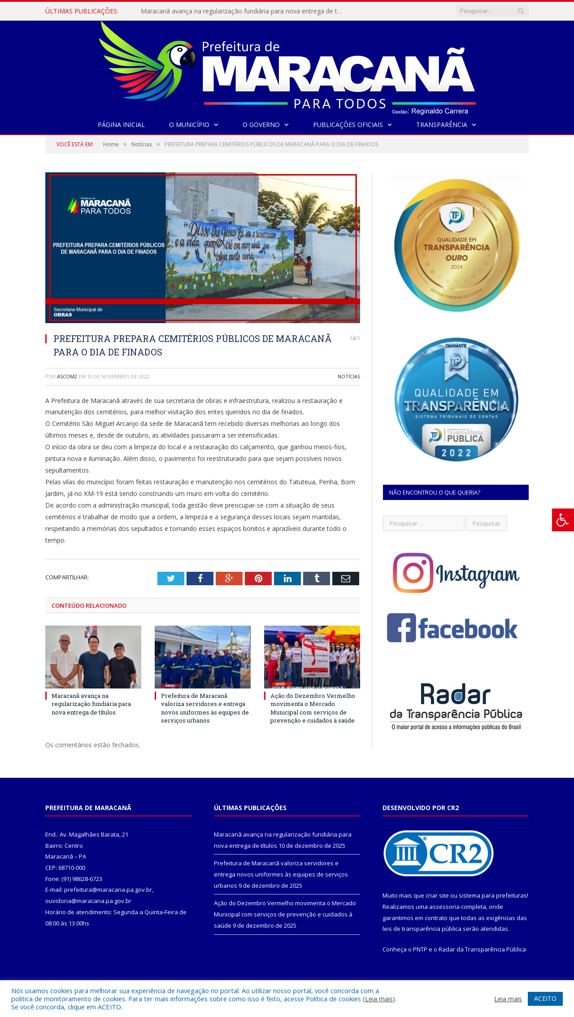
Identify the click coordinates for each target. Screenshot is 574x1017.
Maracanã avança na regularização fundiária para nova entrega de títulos (244, 11)
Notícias (349, 376)
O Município (189, 124)
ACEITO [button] (545, 998)
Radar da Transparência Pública (482, 949)
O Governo (261, 124)
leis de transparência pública (422, 929)
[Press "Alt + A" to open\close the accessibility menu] (563, 519)
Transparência (441, 124)
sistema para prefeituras (493, 895)
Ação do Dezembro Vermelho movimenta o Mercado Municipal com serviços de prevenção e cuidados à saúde (312, 708)
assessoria (444, 907)
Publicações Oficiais (348, 124)
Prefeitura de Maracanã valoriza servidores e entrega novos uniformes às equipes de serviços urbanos (205, 708)
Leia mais (379, 998)
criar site (437, 895)
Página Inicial (121, 124)
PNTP (420, 949)
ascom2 (67, 376)
